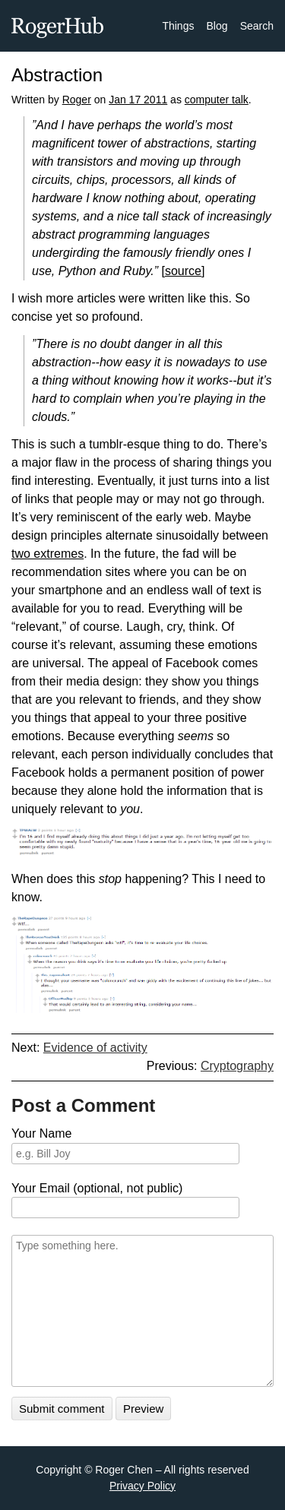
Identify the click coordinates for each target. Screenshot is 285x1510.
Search (257, 26)
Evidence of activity (95, 1047)
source (183, 270)
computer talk (217, 99)
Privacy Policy (142, 1486)
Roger (76, 99)
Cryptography (237, 1065)
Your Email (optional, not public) (96, 1188)
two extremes (47, 553)
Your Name (41, 1133)
